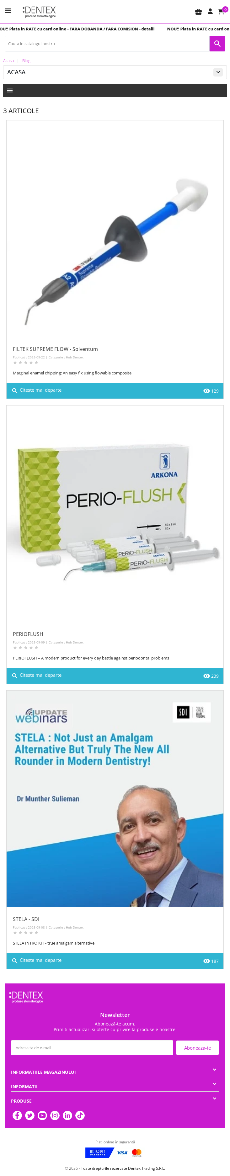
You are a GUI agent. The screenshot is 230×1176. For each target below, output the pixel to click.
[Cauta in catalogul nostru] (107, 43)
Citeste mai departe (36, 391)
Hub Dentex (74, 357)
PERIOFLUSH (28, 634)
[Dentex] (39, 12)
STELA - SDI (26, 919)
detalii (150, 29)
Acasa (16, 72)
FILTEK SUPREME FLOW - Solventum (55, 349)
